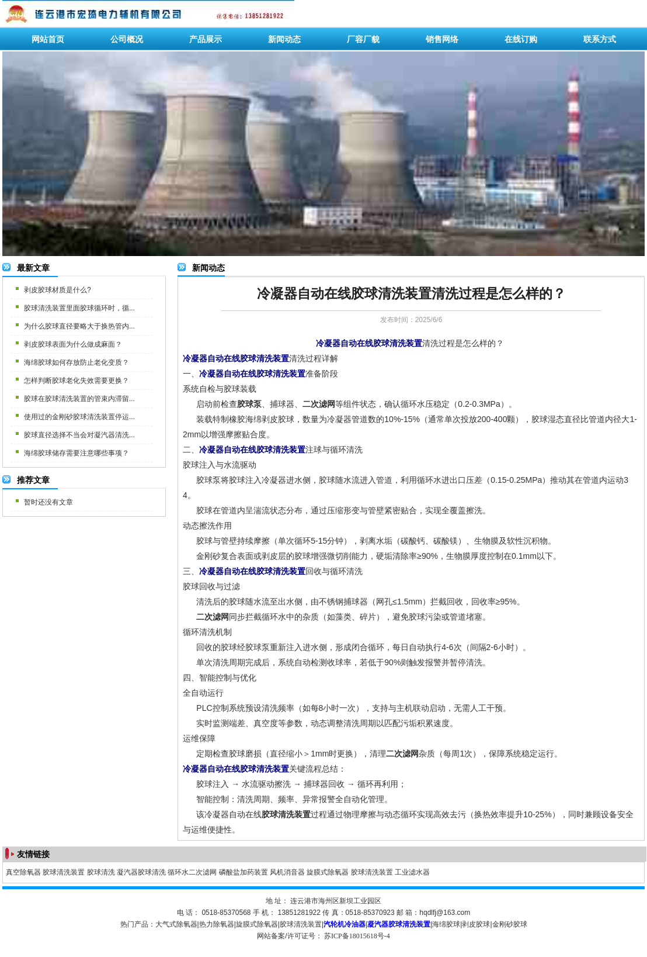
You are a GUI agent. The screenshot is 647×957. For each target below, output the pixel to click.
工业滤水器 (412, 872)
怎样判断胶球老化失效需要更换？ (76, 380)
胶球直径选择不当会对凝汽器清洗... (79, 435)
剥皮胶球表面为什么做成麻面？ (73, 344)
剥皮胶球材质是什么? (57, 290)
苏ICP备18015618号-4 (357, 936)
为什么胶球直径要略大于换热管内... (79, 326)
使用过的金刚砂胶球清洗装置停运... (79, 417)
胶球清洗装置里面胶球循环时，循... (79, 308)
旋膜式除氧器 (328, 872)
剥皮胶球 (476, 924)
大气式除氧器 (176, 924)
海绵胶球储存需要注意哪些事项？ (76, 453)
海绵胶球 (446, 924)
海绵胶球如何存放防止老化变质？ (76, 362)
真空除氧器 (23, 872)
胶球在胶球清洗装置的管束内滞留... (79, 399)
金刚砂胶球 (509, 924)
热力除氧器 (216, 924)
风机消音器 (287, 872)
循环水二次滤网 (192, 872)
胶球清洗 (101, 872)
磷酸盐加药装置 (243, 872)
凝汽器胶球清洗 (141, 872)
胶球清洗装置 (64, 872)
